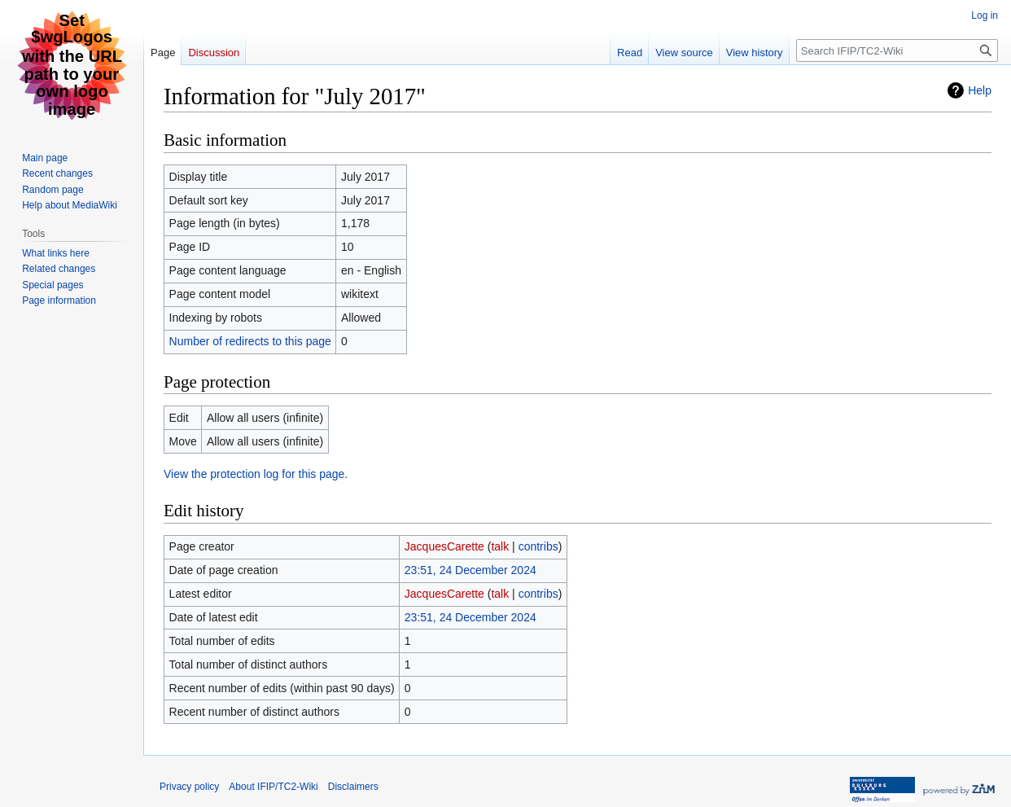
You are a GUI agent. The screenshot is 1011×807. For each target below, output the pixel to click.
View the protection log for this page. (256, 473)
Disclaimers (353, 786)
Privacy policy (189, 786)
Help (979, 90)
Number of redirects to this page (250, 341)
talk (500, 546)
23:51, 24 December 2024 (470, 570)
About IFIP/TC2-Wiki (273, 786)
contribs (538, 546)
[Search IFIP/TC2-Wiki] (897, 50)
